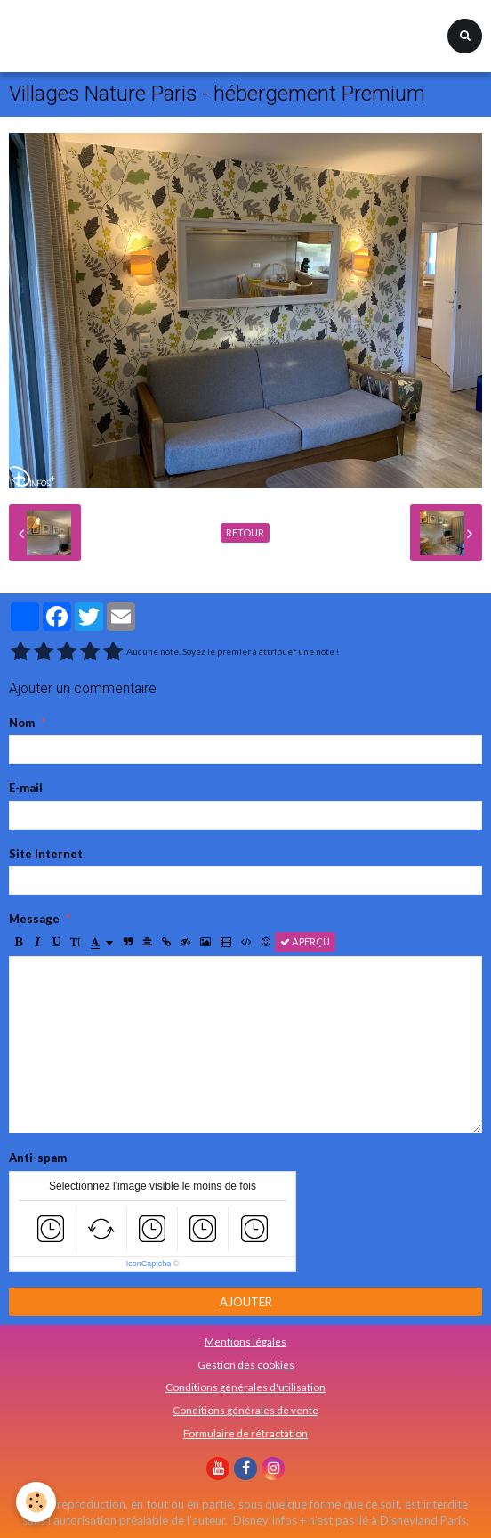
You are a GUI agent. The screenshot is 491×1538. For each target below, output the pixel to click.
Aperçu (305, 941)
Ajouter (246, 1302)
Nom (22, 723)
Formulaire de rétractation (245, 1433)
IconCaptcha (149, 1263)
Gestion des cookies (245, 1364)
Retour (245, 532)
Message (34, 919)
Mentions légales (245, 1341)
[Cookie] (36, 1502)
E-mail (26, 788)
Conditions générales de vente (245, 1409)
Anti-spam (38, 1157)
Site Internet (46, 854)
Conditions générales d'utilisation (245, 1386)
